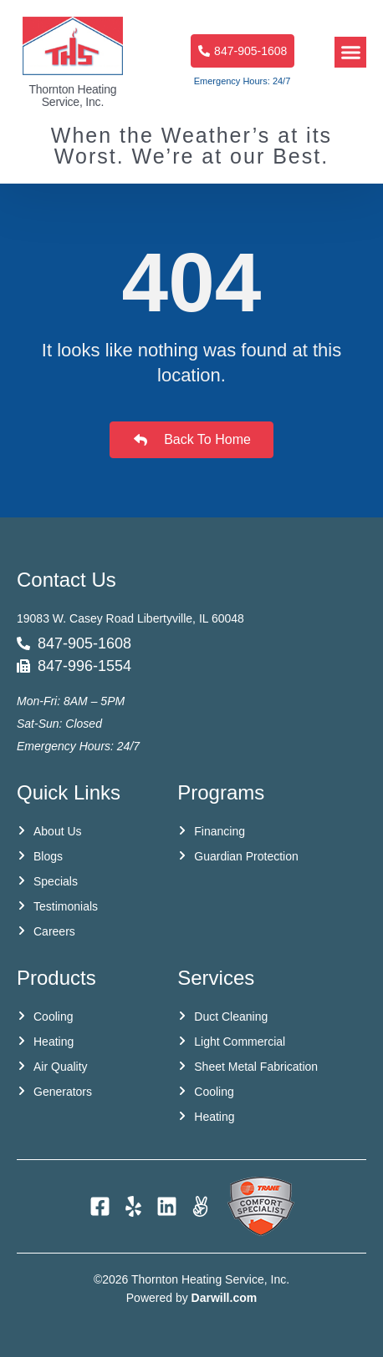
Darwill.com (225, 1297)
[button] (350, 52)
